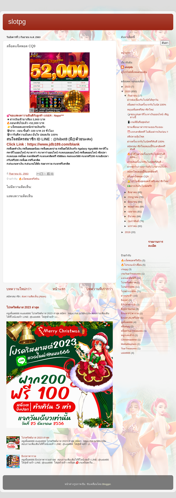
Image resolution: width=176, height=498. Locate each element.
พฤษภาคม (134, 206)
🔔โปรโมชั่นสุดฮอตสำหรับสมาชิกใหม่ (147, 181)
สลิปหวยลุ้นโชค (135, 136)
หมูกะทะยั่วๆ (127, 335)
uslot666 (125, 353)
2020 (128, 91)
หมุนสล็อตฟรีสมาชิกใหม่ (140, 109)
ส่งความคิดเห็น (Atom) (34, 296)
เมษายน (132, 211)
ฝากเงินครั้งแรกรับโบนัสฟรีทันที (144, 162)
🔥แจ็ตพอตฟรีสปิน (29, 179)
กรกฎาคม (133, 197)
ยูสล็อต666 (127, 322)
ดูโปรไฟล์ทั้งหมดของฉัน (134, 72)
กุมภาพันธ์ (134, 221)
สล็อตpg (125, 326)
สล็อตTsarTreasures (132, 330)
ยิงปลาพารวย (28, 456)
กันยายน (133, 95)
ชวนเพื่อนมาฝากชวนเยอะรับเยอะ (145, 127)
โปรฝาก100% (128, 291)
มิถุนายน (133, 201)
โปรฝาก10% (128, 287)
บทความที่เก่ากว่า (99, 289)
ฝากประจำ (127, 295)
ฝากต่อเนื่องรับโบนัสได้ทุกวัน (142, 99)
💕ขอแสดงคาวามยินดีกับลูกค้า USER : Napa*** (35, 115)
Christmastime (129, 339)
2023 (128, 86)
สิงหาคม (133, 192)
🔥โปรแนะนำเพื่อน (131, 265)
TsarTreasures (129, 348)
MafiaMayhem (129, 344)
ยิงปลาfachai (128, 309)
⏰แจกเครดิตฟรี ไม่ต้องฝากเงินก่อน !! (147, 131)
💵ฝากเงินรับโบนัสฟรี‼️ (139, 186)
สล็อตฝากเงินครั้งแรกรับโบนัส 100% (146, 104)
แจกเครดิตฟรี (128, 278)
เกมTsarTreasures (131, 273)
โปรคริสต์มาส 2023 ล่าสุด (22, 307)
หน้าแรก (59, 289)
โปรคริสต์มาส (128, 282)
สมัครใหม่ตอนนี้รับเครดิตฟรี (142, 171)
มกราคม (133, 226)
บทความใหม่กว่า (19, 289)
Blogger (106, 484)
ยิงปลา (124, 300)
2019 (128, 232)
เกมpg (124, 269)
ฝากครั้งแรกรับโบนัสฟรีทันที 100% (145, 141)
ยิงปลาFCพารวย (130, 313)
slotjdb (129, 67)
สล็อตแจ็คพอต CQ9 (138, 176)
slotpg (17, 21)
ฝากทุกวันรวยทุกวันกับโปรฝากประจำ (147, 166)
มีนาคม (132, 216)
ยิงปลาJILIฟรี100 (130, 317)
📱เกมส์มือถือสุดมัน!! (138, 122)
